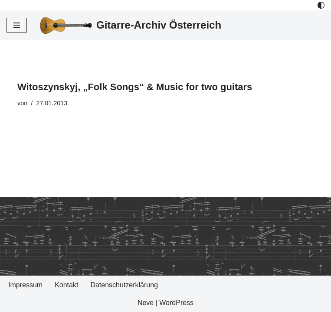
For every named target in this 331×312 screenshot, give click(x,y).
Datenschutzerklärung (124, 285)
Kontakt (66, 285)
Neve (146, 302)
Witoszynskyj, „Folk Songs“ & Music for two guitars (134, 86)
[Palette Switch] (321, 5)
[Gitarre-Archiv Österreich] (130, 25)
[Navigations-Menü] (17, 25)
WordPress (176, 302)
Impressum (25, 285)
